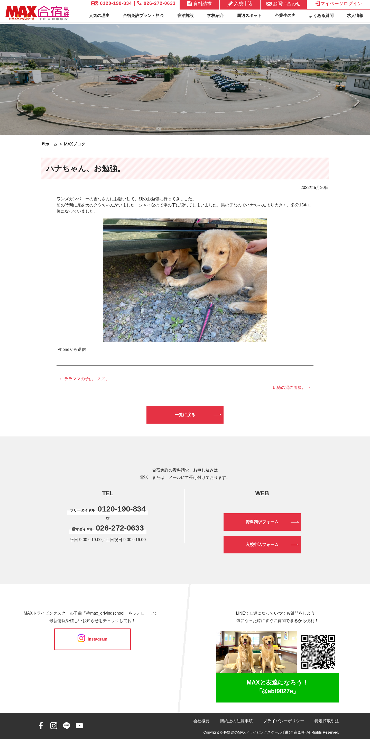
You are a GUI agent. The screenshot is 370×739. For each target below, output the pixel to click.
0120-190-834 (111, 3)
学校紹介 (215, 15)
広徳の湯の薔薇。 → (292, 387)
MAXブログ (74, 144)
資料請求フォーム (262, 522)
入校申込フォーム (262, 544)
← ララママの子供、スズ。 (84, 379)
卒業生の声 (285, 15)
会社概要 (201, 721)
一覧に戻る (185, 415)
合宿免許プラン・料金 (143, 15)
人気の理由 (99, 15)
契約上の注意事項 (236, 721)
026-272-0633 (156, 3)
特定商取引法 (326, 721)
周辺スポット (249, 15)
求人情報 (355, 15)
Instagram (92, 639)
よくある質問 (321, 15)
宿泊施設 (185, 15)
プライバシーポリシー (283, 721)
